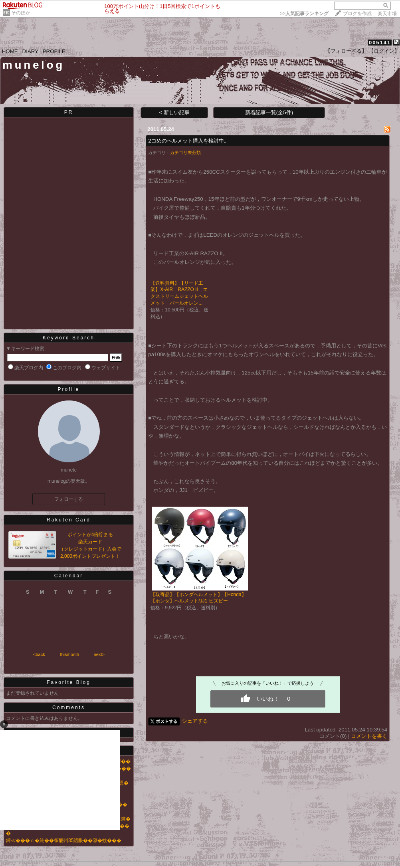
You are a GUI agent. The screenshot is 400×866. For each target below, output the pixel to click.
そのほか (20, 13)
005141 (380, 43)
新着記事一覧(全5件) (269, 112)
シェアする (195, 721)
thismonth (69, 654)
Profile (68, 389)
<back (39, 654)
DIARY (30, 51)
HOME (10, 51)
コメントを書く (369, 736)
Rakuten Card (69, 520)
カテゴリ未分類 (185, 152)
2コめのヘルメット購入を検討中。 (188, 141)
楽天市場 (387, 13)
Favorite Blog (69, 682)
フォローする (68, 499)
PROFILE (54, 51)
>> (304, 13)
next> (99, 654)
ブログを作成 (357, 13)
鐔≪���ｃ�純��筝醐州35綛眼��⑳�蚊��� (63, 840)
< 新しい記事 (174, 112)
